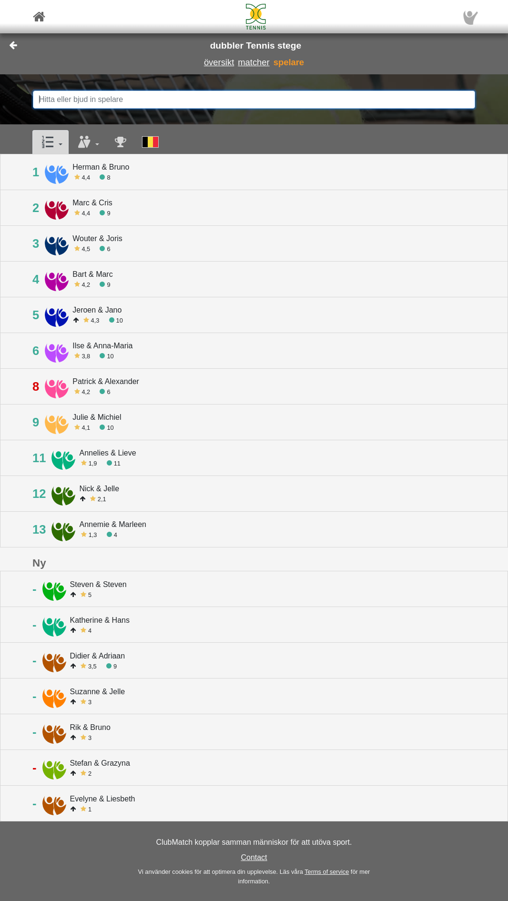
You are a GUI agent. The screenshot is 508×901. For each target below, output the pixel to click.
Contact (254, 857)
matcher (253, 62)
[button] (50, 142)
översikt (219, 62)
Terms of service (327, 871)
